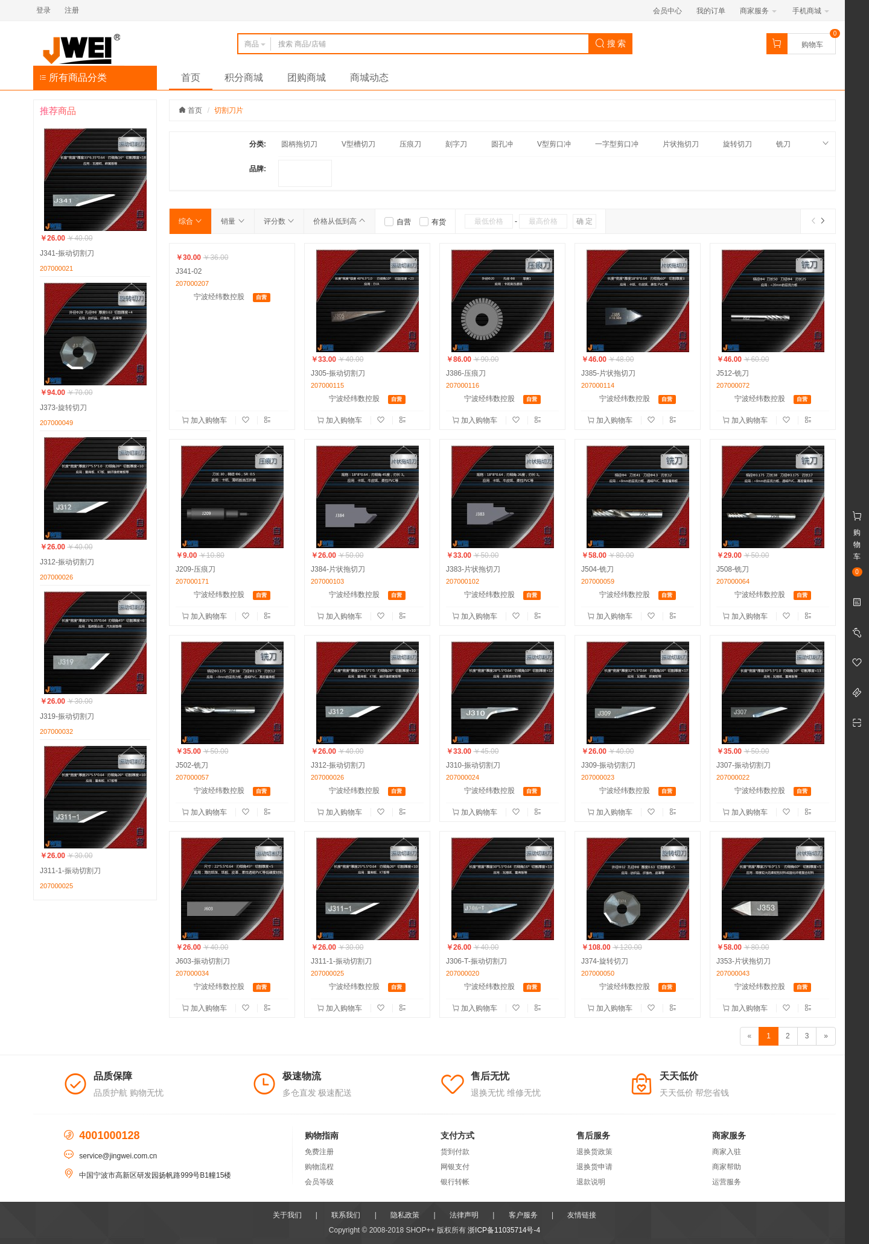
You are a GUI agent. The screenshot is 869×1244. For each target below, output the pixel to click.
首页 (190, 77)
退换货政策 (594, 1152)
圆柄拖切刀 (299, 144)
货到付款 (455, 1152)
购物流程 (319, 1167)
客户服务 (523, 1215)
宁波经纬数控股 (219, 296)
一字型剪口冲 (616, 144)
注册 (72, 10)
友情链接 (581, 1215)
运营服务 (726, 1182)
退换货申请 (594, 1167)
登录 (43, 10)
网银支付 (455, 1167)
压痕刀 (410, 144)
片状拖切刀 (681, 144)
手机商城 (810, 11)
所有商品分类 (73, 77)
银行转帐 (455, 1182)
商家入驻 (726, 1152)
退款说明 (590, 1182)
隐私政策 (404, 1215)
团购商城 (306, 77)
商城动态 (369, 77)
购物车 (812, 44)
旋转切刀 (737, 144)
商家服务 (758, 11)
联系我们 (345, 1215)
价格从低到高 (339, 221)
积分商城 (243, 77)
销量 (232, 221)
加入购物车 (205, 420)
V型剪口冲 (554, 144)
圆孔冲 (502, 144)
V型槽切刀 (358, 144)
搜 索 (610, 43)
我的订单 (710, 11)
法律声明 (464, 1215)
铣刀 (783, 144)
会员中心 (667, 11)
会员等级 (319, 1182)
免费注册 (319, 1152)
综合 (190, 221)
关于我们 (287, 1215)
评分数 (279, 221)
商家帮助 (726, 1167)
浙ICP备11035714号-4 (504, 1230)
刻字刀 (456, 144)
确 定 (584, 221)
